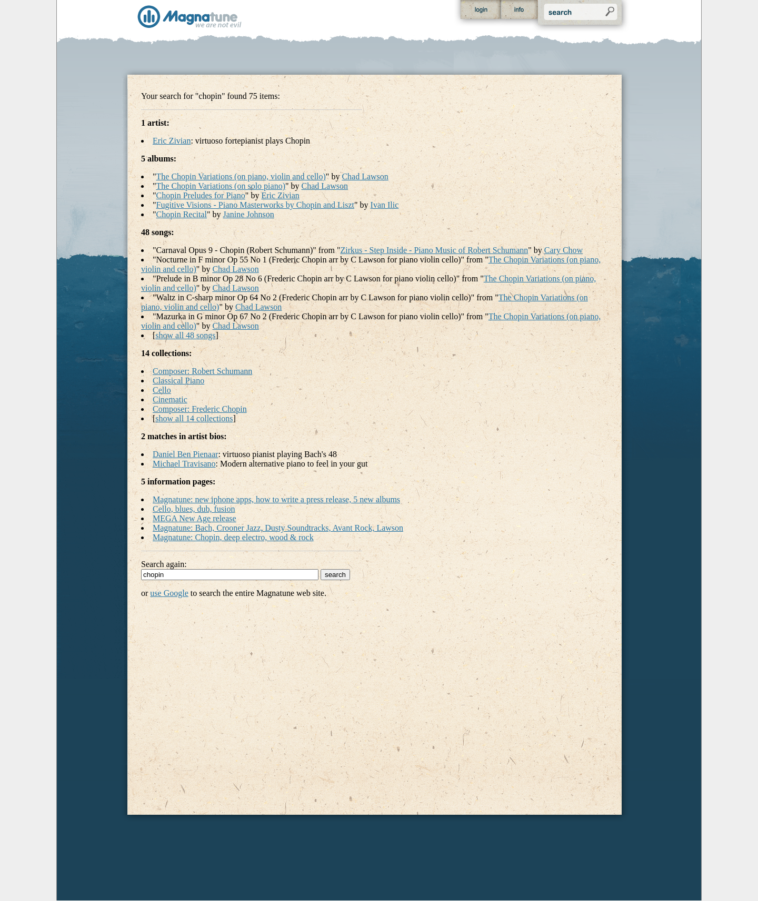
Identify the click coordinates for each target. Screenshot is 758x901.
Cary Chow (563, 250)
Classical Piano (178, 380)
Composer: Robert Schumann (202, 371)
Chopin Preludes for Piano (200, 195)
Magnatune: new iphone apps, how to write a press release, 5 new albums (276, 499)
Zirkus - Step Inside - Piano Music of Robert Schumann (434, 250)
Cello (162, 390)
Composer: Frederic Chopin (200, 408)
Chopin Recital (181, 214)
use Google (169, 593)
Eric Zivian (172, 140)
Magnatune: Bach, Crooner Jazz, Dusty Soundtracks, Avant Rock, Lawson (278, 527)
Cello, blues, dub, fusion (194, 508)
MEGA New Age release (194, 518)
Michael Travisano (184, 463)
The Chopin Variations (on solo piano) (220, 185)
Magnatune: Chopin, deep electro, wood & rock (233, 537)
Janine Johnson (248, 214)
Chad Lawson (365, 176)
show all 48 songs (185, 335)
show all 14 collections (194, 418)
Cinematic (170, 399)
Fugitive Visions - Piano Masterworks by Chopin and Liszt (255, 204)
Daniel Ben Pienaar (185, 454)
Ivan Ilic (385, 204)
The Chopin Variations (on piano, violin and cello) (241, 176)
